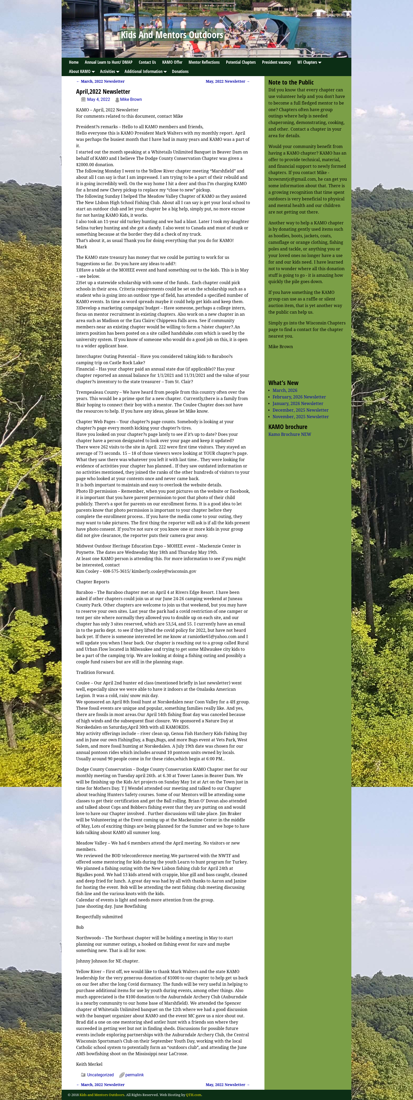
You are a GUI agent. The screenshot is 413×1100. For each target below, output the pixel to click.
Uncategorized (100, 1074)
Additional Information (147, 71)
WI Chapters (310, 62)
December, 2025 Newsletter (301, 410)
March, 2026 (285, 390)
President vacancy (276, 62)
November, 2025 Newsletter (301, 416)
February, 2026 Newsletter (299, 396)
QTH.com (193, 1095)
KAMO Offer (172, 62)
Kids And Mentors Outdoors (172, 34)
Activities (110, 71)
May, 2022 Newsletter (228, 81)
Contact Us (147, 62)
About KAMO (83, 71)
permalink (134, 1074)
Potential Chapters (241, 62)
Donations (180, 71)
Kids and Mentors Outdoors (102, 1095)
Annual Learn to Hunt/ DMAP (108, 62)
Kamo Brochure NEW (289, 434)
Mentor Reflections (204, 62)
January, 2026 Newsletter (298, 403)
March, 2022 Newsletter (100, 81)
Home (73, 62)
